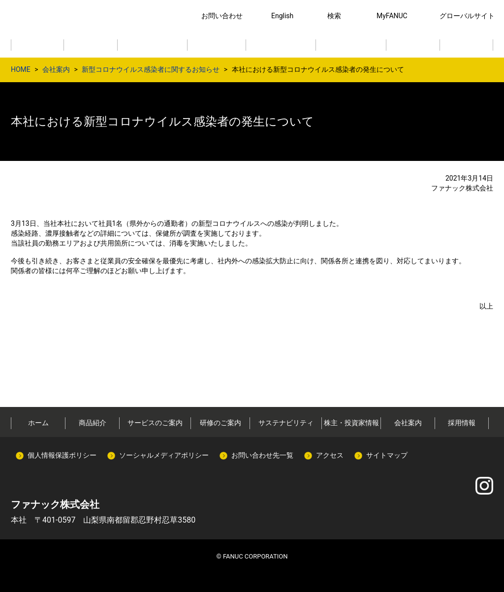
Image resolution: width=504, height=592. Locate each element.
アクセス (330, 455)
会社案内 (56, 69)
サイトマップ (387, 455)
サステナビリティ (286, 423)
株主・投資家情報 (351, 423)
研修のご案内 (220, 423)
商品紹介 (92, 423)
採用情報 (461, 423)
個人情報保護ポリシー (62, 455)
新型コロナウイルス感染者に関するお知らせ (151, 69)
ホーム (38, 423)
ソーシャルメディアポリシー (164, 455)
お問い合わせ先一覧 (262, 455)
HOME (21, 69)
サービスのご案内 (155, 423)
